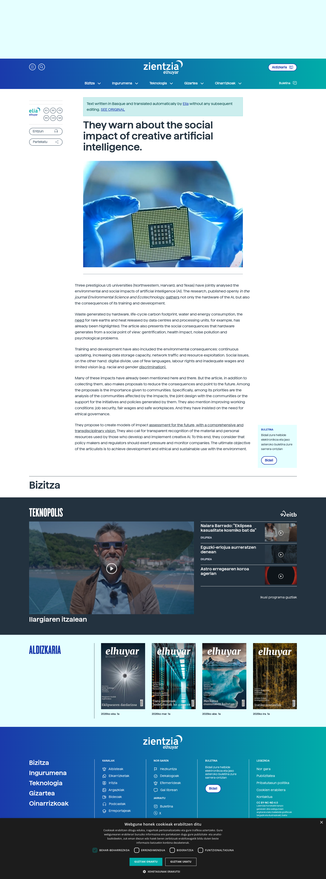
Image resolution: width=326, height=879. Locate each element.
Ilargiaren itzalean (58, 619)
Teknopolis (46, 511)
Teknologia (46, 783)
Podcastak (114, 804)
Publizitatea (266, 776)
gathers (172, 297)
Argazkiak (113, 790)
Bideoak (112, 797)
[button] (32, 66)
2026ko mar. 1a (161, 713)
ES (53, 110)
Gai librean (166, 790)
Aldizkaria (282, 67)
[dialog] (163, 848)
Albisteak (112, 769)
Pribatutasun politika (273, 783)
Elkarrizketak (115, 776)
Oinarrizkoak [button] (228, 83)
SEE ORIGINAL (113, 109)
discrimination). (152, 367)
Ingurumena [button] (125, 83)
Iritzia (109, 783)
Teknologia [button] (161, 83)
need (79, 320)
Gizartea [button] (194, 83)
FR (59, 110)
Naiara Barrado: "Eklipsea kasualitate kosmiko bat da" (228, 528)
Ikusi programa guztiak (278, 597)
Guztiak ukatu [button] (180, 861)
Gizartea (42, 793)
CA (53, 118)
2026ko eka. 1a (110, 713)
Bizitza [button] (93, 83)
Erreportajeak (116, 811)
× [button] (321, 822)
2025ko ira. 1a (261, 713)
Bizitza (39, 762)
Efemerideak (167, 783)
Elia (186, 103)
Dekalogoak (166, 776)
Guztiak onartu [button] (146, 861)
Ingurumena (48, 773)
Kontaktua (264, 797)
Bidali (269, 460)
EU (46, 110)
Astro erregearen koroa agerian (225, 571)
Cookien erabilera (271, 790)
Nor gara (263, 769)
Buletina (288, 83)
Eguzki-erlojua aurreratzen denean (228, 549)
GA (59, 118)
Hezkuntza (165, 769)
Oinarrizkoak (49, 803)
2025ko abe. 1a (211, 713)
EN (46, 118)
